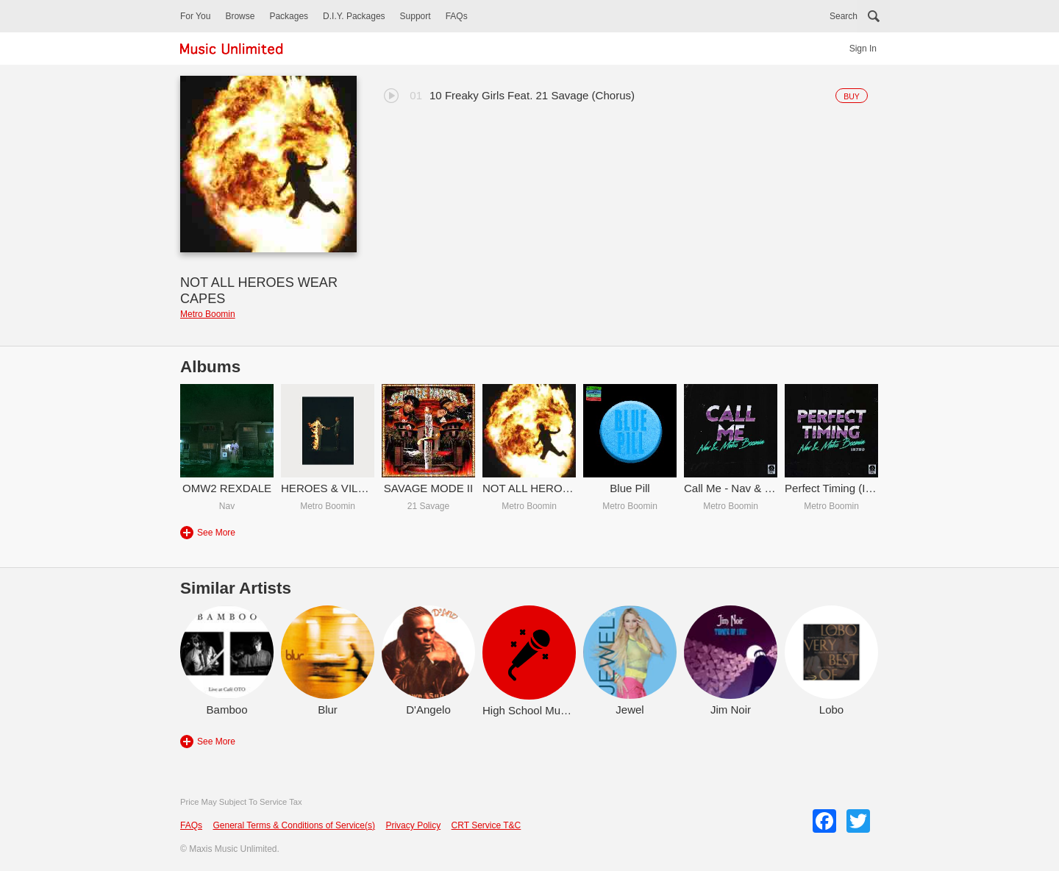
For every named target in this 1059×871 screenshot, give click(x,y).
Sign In (863, 48)
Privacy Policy (413, 825)
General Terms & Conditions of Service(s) (294, 825)
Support (415, 16)
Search (843, 16)
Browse (239, 16)
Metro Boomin (207, 314)
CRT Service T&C (486, 825)
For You (195, 16)
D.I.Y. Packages (354, 16)
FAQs (457, 16)
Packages (288, 16)
